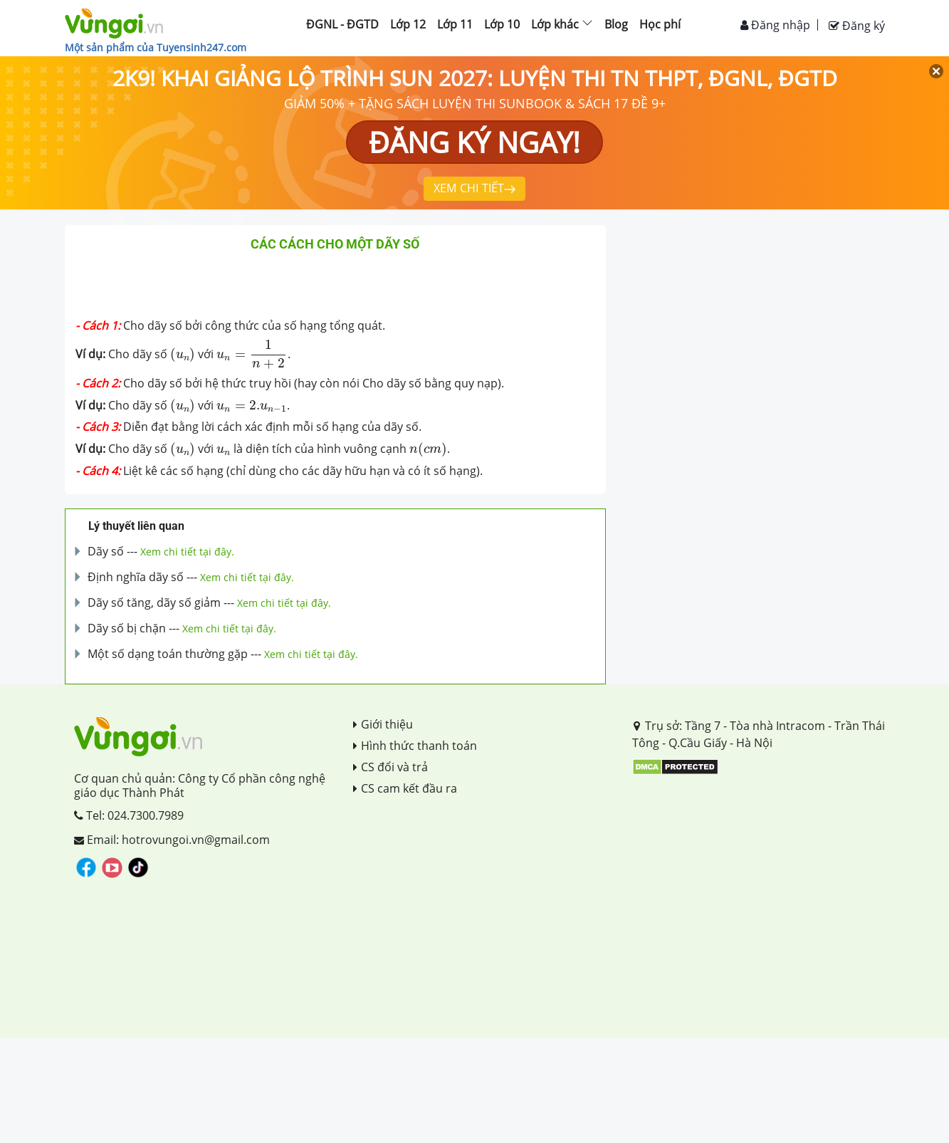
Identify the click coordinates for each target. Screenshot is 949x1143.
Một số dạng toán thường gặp (168, 654)
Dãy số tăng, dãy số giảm (154, 602)
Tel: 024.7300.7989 (129, 815)
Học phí (660, 24)
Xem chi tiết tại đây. (187, 551)
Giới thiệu (383, 724)
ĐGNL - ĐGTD (342, 24)
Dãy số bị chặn (127, 628)
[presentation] (183, 354)
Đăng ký (857, 25)
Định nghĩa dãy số (136, 577)
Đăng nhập (775, 25)
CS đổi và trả (390, 767)
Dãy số (106, 551)
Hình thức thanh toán (415, 745)
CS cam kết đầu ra (405, 788)
